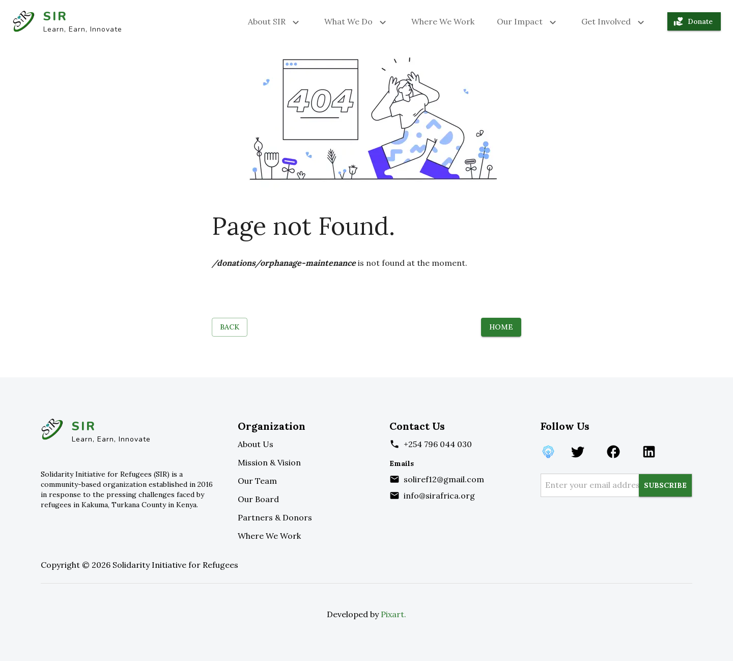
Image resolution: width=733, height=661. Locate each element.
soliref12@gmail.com (444, 479)
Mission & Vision (269, 462)
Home (501, 327)
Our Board (258, 499)
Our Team (257, 481)
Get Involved (614, 21)
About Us (255, 444)
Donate (694, 21)
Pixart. (393, 614)
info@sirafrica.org (439, 495)
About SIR (275, 21)
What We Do (356, 21)
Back (229, 327)
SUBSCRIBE (665, 485)
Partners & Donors (275, 517)
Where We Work (442, 21)
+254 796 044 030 (438, 444)
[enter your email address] (592, 485)
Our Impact (528, 21)
